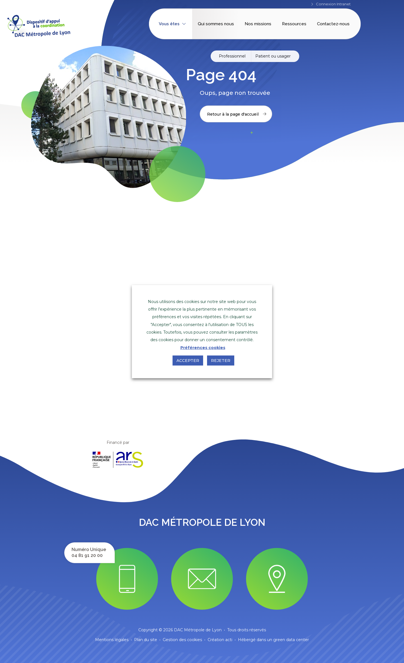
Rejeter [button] (220, 360)
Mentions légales (111, 639)
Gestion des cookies (182, 639)
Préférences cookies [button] (202, 347)
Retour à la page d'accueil (236, 114)
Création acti (220, 639)
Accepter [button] (187, 360)
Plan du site (145, 639)
